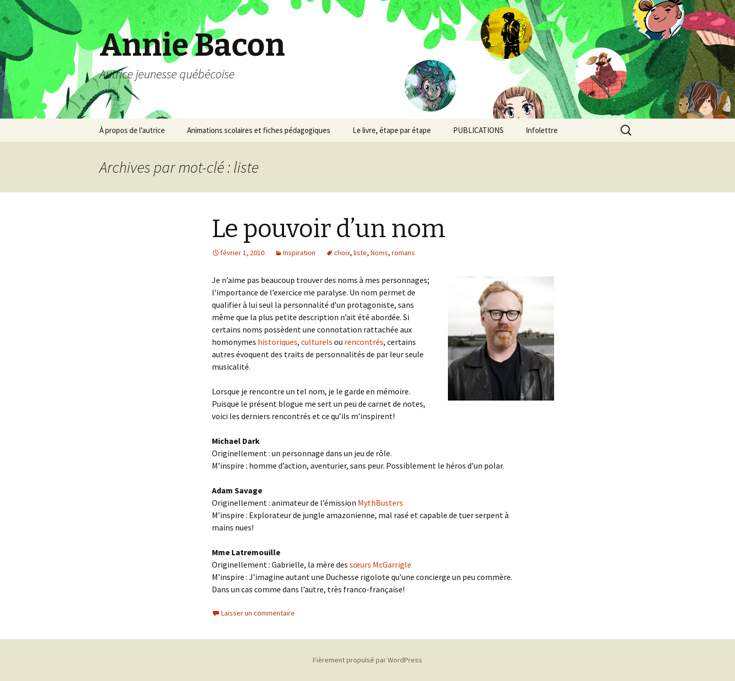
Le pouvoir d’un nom (328, 229)
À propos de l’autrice (132, 130)
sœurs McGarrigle (380, 564)
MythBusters (380, 502)
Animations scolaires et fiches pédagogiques (258, 130)
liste (360, 252)
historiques (277, 342)
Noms (379, 252)
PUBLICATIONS (478, 130)
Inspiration (299, 252)
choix (342, 252)
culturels (316, 342)
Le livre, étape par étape (392, 130)
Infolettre (542, 130)
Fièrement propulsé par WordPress (367, 660)
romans (403, 252)
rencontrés (363, 342)
